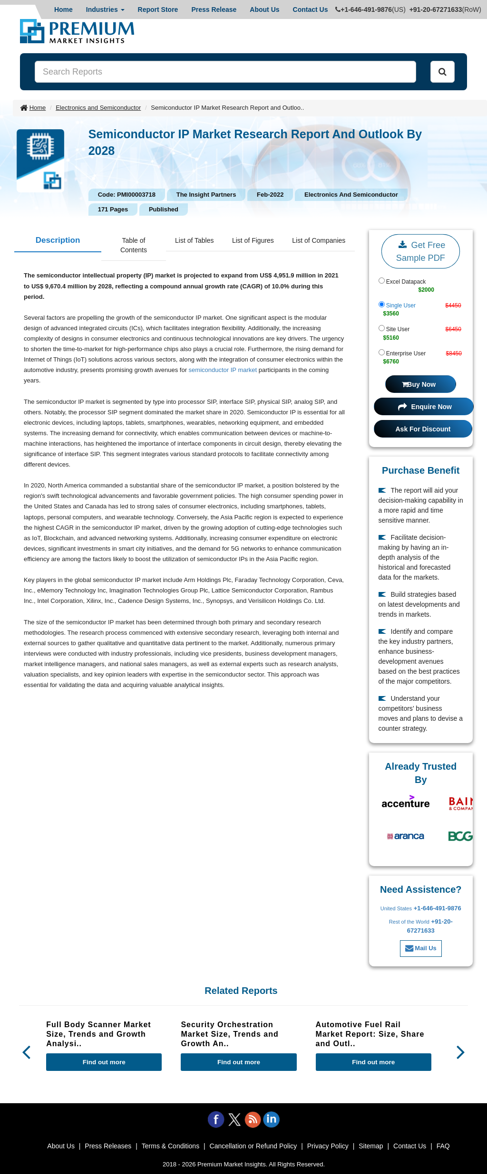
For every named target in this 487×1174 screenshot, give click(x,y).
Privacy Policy (328, 1146)
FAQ (443, 1146)
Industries (105, 9)
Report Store (158, 9)
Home (63, 9)
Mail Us (421, 948)
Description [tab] (58, 240)
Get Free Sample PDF (421, 250)
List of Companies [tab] (318, 240)
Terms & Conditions (170, 1146)
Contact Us (310, 9)
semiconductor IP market (223, 369)
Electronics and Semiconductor (98, 107)
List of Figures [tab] (253, 240)
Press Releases (108, 1146)
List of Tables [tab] (194, 240)
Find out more (104, 1062)
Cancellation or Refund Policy (253, 1146)
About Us (264, 9)
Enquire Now (425, 406)
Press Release (213, 9)
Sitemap (371, 1146)
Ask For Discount (423, 429)
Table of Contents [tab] (133, 245)
